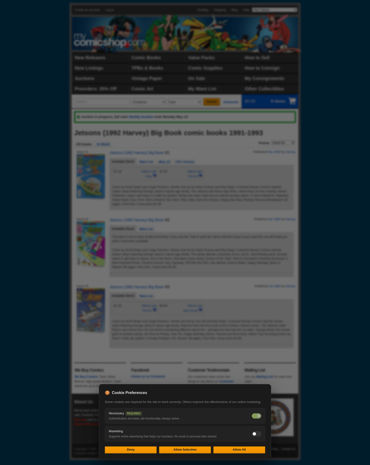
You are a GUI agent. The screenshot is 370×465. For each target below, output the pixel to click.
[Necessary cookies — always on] (256, 416)
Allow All (239, 449)
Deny (131, 449)
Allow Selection (185, 449)
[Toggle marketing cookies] (256, 433)
